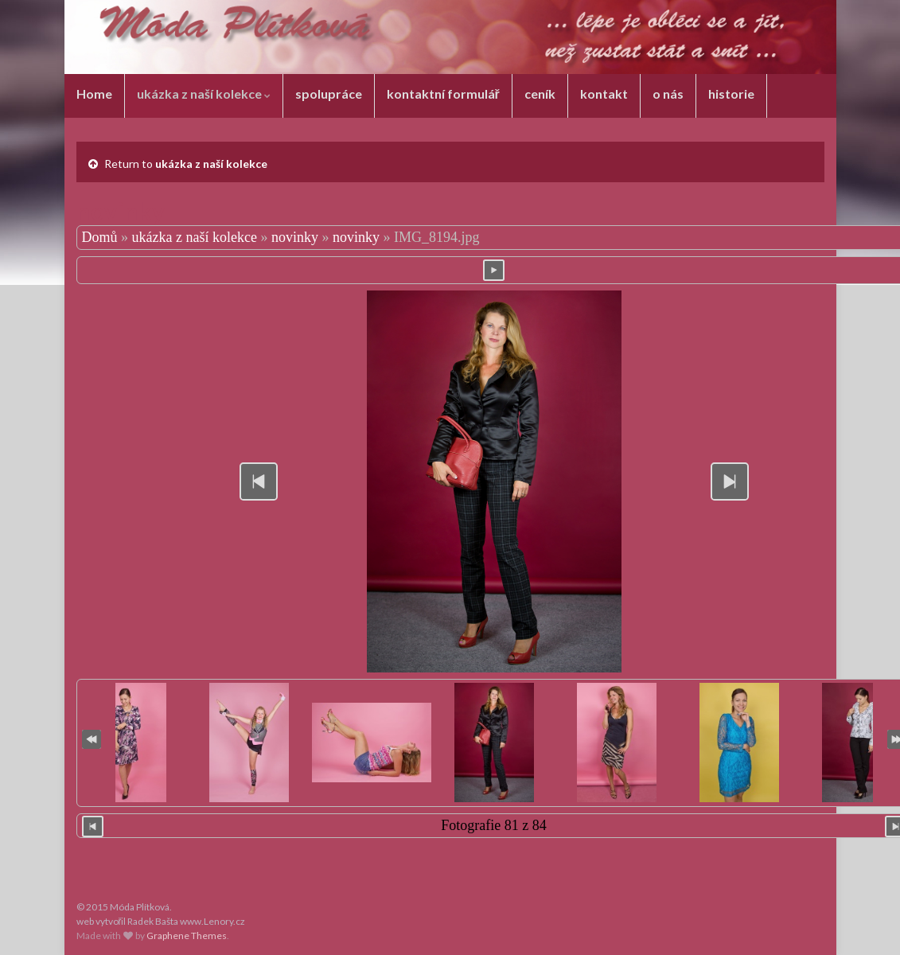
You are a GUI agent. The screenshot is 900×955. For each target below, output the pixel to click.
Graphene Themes (186, 935)
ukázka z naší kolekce (204, 93)
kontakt (604, 93)
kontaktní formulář (443, 93)
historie (731, 93)
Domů (100, 237)
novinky (294, 237)
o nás (668, 93)
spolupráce (328, 93)
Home (94, 93)
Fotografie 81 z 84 (493, 825)
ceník (539, 93)
